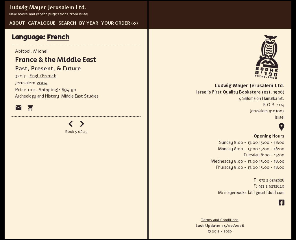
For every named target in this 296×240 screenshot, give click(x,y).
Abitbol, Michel (31, 51)
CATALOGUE (42, 23)
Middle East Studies (80, 96)
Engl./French (42, 76)
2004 (42, 83)
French (58, 37)
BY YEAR (88, 23)
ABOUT (17, 23)
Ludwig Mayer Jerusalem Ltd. (47, 7)
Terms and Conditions (219, 220)
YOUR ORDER (115, 23)
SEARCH (67, 23)
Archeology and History (37, 96)
